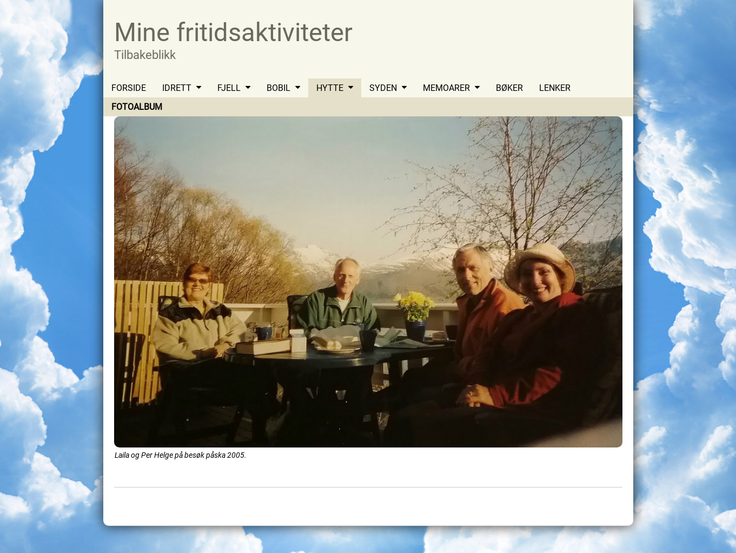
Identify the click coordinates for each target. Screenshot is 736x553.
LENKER (555, 88)
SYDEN (383, 88)
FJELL (229, 88)
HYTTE (329, 88)
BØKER (509, 88)
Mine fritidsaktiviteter (233, 32)
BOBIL (278, 88)
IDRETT (176, 88)
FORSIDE (128, 88)
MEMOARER (446, 88)
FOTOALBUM (136, 107)
